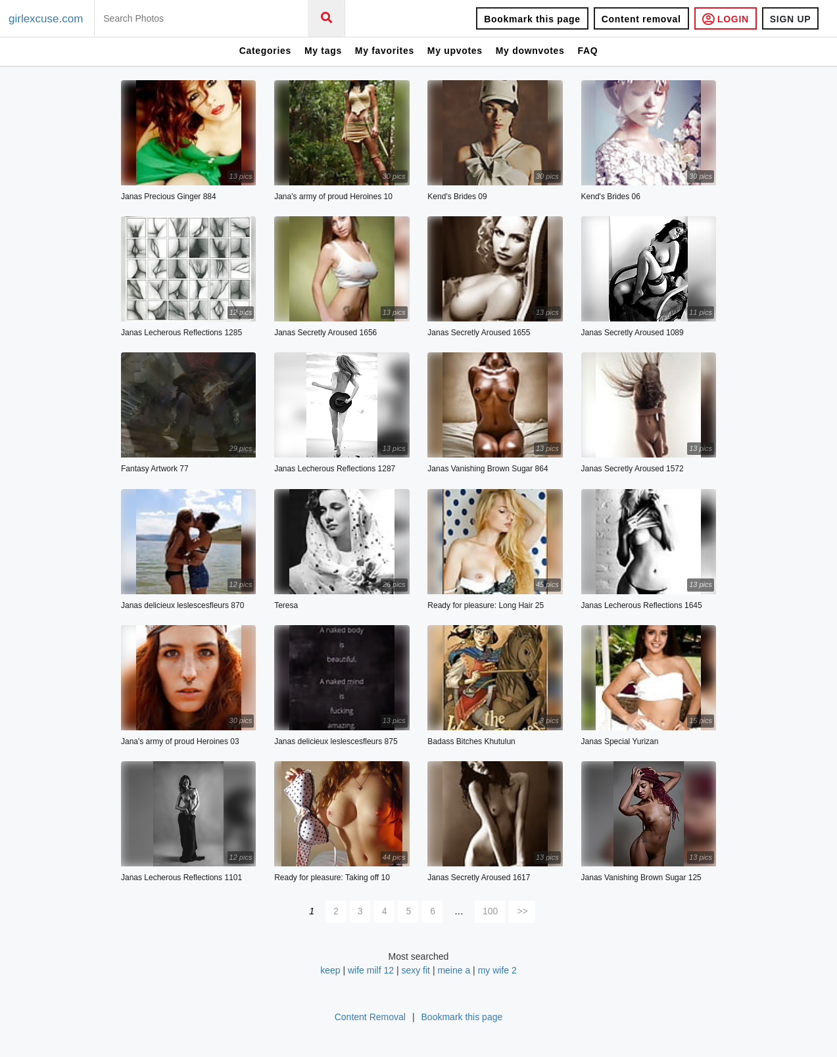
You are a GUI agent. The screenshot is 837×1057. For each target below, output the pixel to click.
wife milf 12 (371, 970)
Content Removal (370, 1017)
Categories (265, 50)
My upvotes (455, 50)
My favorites (384, 50)
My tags (323, 50)
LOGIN (725, 18)
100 (490, 911)
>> (522, 911)
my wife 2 (497, 970)
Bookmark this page (532, 19)
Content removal (641, 19)
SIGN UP (790, 19)
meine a (453, 970)
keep (330, 970)
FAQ (587, 50)
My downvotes (530, 50)
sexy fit (415, 970)
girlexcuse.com (46, 18)
